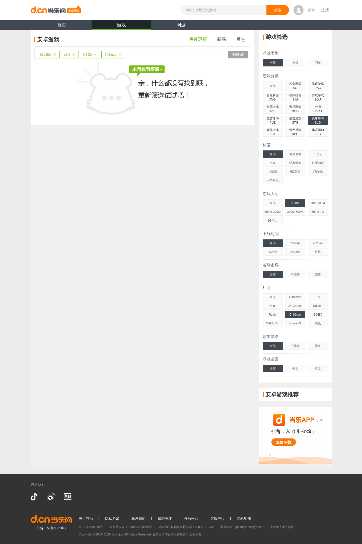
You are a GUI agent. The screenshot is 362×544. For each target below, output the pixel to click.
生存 (273, 163)
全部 (273, 62)
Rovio (272, 314)
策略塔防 (47, 54)
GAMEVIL (272, 323)
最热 (240, 39)
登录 (311, 10)
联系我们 (138, 518)
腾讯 (318, 323)
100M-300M (272, 212)
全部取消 (238, 54)
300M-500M (295, 212)
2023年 (295, 252)
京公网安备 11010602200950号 (131, 527)
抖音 (35, 497)
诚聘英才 (165, 518)
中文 (295, 368)
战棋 (69, 54)
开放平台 (191, 518)
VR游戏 (318, 171)
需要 (318, 274)
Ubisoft (317, 306)
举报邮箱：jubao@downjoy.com (241, 527)
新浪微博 (51, 497)
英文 (318, 368)
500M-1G (317, 212)
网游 (181, 25)
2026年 (295, 243)
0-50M (90, 54)
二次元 (317, 154)
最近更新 (198, 39)
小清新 (272, 171)
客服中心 (217, 518)
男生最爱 (295, 154)
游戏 (121, 26)
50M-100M (318, 203)
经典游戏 (295, 163)
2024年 (272, 252)
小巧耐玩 (273, 180)
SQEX (318, 314)
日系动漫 (318, 163)
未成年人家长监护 (282, 527)
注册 (325, 10)
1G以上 (272, 220)
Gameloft (295, 297)
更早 (318, 252)
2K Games (295, 306)
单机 (295, 62)
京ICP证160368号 (91, 527)
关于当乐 (86, 518)
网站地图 (244, 518)
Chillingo (113, 54)
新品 (221, 39)
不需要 (295, 274)
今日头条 (67, 497)
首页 (61, 25)
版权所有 (195, 534)
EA (318, 297)
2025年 (318, 243)
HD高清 (295, 171)
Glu (272, 306)
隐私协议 (112, 518)
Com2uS (295, 323)
